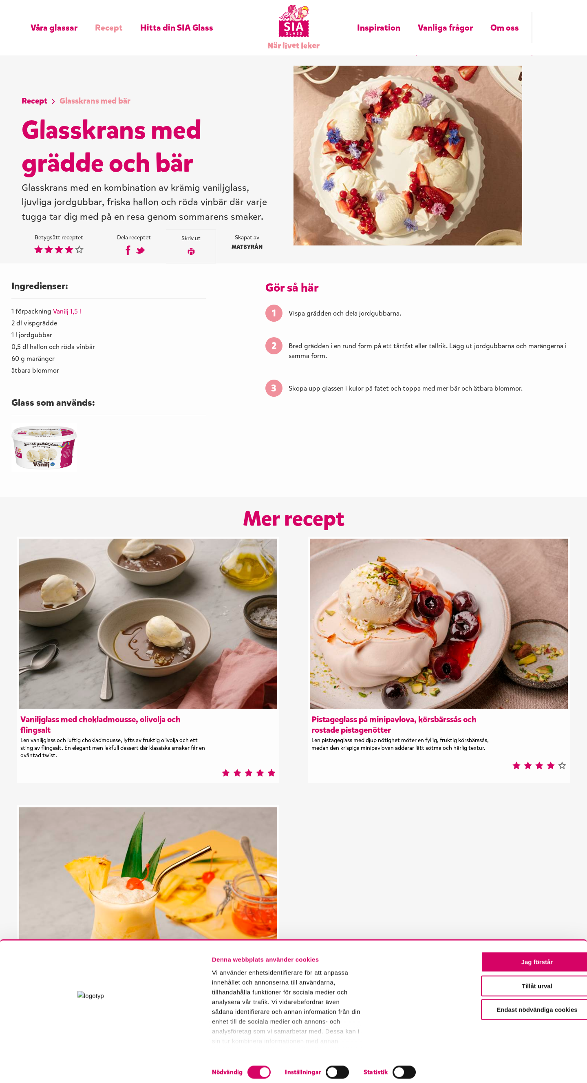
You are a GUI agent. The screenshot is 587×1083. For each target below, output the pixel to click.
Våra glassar (54, 17)
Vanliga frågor (445, 17)
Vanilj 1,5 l (67, 325)
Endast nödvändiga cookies (519, 1031)
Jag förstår (519, 983)
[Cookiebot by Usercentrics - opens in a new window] (52, 1067)
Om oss (504, 17)
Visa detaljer (439, 1067)
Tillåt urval (519, 1007)
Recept (109, 17)
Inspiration (378, 17)
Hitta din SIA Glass (176, 17)
